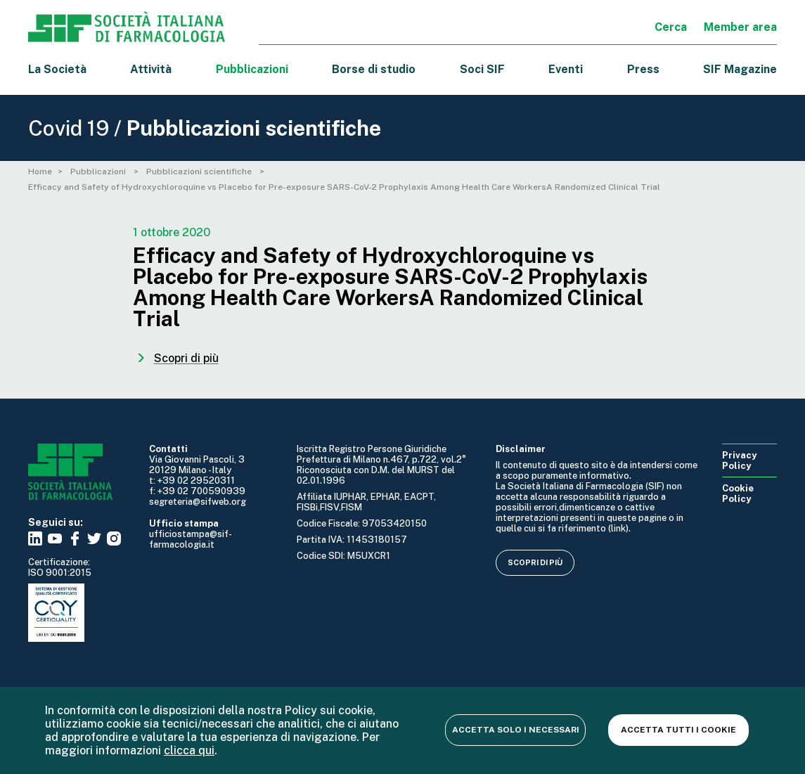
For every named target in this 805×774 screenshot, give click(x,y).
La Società (57, 69)
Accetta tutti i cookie (678, 730)
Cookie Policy (738, 493)
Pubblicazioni (99, 171)
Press (643, 69)
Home (40, 171)
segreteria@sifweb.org (197, 501)
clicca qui (189, 750)
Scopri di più (535, 562)
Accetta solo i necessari (515, 730)
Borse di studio (374, 69)
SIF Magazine (740, 69)
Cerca (671, 27)
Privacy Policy (739, 460)
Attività (151, 69)
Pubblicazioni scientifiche (200, 171)
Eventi (565, 69)
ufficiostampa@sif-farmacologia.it (190, 539)
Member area (740, 27)
